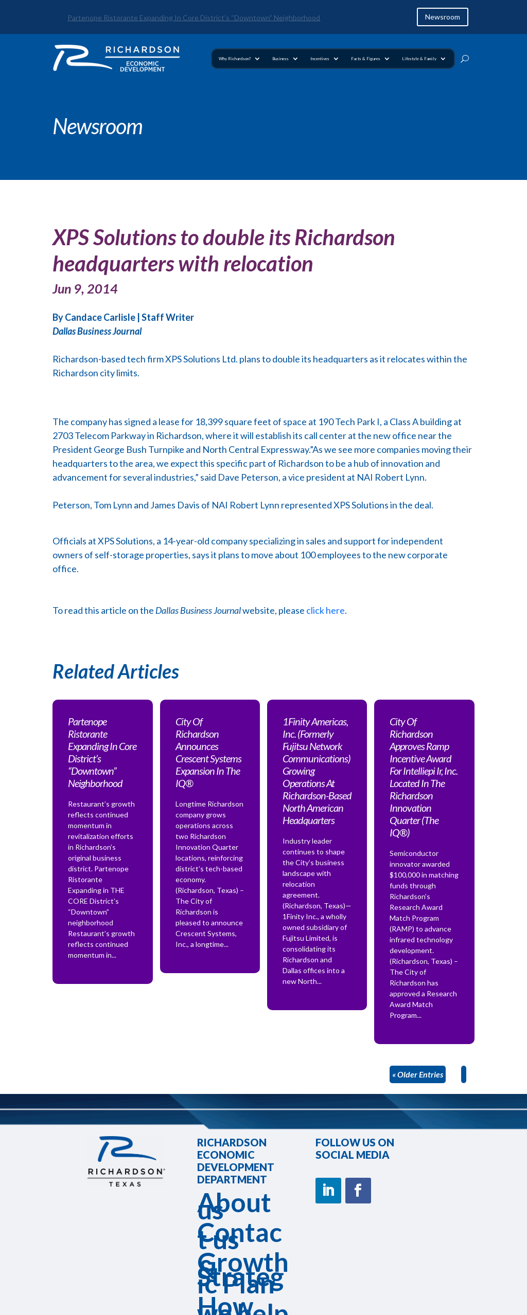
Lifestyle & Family (419, 58)
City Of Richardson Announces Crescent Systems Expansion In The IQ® (208, 752)
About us (234, 1205)
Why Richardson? (235, 58)
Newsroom (442, 16)
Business (280, 58)
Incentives (319, 58)
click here (325, 610)
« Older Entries (417, 1074)
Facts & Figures (365, 58)
